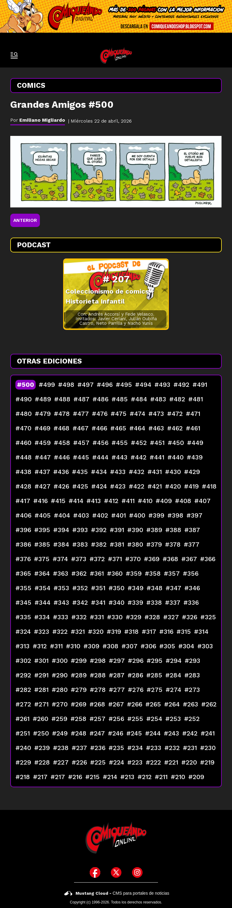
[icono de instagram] (137, 872)
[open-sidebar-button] (14, 55)
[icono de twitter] (116, 872)
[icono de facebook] (95, 872)
